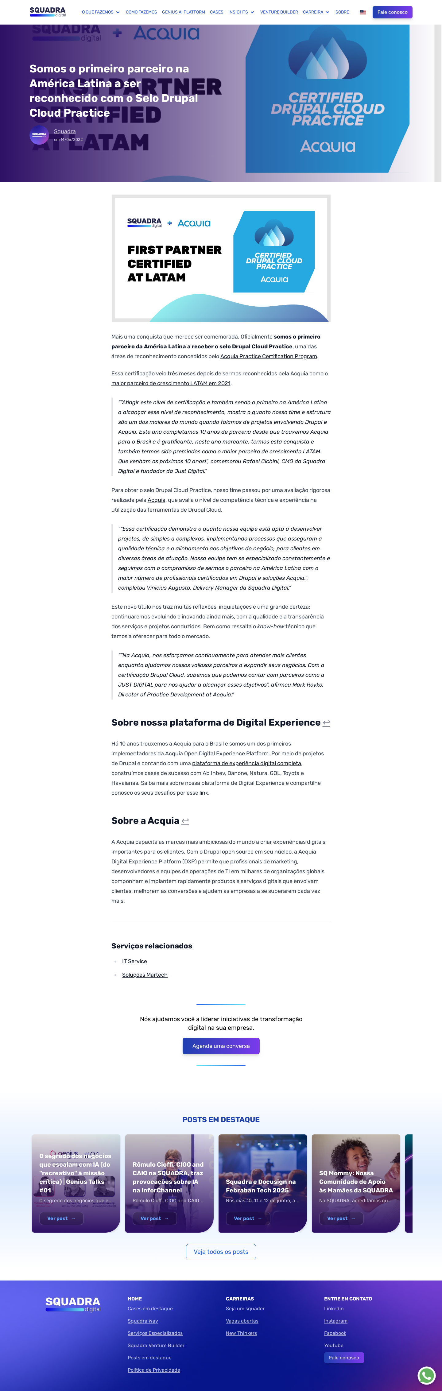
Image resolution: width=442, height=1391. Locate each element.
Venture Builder (279, 12)
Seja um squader (245, 1309)
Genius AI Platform (183, 12)
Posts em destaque (150, 1358)
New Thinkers (241, 1333)
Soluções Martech (145, 974)
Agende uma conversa (221, 1046)
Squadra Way (143, 1321)
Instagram (335, 1321)
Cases (216, 12)
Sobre (342, 12)
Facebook (335, 1333)
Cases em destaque (150, 1309)
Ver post (61, 1218)
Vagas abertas (242, 1321)
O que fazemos (101, 12)
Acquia (156, 500)
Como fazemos (141, 12)
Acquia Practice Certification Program (268, 356)
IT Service (134, 961)
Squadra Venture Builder (156, 1345)
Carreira (317, 12)
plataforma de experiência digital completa (246, 763)
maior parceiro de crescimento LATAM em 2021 (171, 383)
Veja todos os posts (221, 1251)
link (204, 792)
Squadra (65, 131)
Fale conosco (393, 12)
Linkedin (334, 1309)
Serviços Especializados (155, 1333)
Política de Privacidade (154, 1370)
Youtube (333, 1345)
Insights (241, 12)
